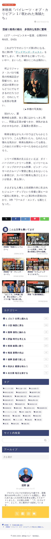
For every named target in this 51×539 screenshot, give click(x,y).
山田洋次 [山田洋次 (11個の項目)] (30, 408)
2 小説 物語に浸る (27, 325)
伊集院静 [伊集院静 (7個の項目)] (22, 400)
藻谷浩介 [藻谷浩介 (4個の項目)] (33, 404)
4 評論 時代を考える (27, 338)
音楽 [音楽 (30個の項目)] (17, 416)
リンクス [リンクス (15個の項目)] (9, 388)
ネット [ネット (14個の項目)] (18, 420)
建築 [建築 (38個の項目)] (27, 416)
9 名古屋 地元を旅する (27, 373)
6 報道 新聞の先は (27, 352)
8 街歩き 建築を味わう (27, 366)
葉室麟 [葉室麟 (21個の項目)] (8, 396)
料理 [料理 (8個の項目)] (7, 416)
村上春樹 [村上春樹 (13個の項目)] (35, 396)
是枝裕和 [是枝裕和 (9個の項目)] (43, 408)
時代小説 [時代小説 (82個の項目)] (9, 392)
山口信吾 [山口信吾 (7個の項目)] (35, 388)
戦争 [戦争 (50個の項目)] (38, 412)
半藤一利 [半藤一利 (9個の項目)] (8, 404)
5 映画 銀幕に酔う (8, 5)
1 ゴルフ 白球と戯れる (27, 318)
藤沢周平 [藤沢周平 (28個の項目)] (36, 392)
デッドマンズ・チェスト (28, 52)
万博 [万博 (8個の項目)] (39, 420)
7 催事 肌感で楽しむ (27, 359)
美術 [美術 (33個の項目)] (38, 416)
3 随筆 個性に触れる (27, 332)
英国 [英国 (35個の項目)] (26, 423)
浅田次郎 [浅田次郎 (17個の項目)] (9, 400)
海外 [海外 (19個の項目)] (16, 423)
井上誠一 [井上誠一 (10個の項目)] (22, 388)
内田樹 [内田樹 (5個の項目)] (8, 408)
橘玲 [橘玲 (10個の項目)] (18, 408)
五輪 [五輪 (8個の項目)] (29, 420)
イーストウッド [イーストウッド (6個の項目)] (11, 412)
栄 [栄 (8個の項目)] (6, 423)
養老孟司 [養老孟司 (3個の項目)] (21, 404)
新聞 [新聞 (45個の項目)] (7, 420)
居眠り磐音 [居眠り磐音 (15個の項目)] (21, 396)
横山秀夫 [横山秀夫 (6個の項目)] (34, 400)
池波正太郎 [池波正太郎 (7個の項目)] (22, 392)
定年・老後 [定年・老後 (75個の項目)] (26, 412)
